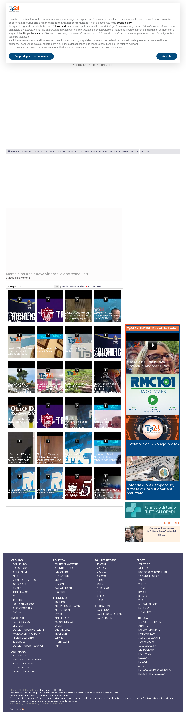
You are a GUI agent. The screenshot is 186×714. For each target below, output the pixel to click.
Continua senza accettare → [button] (159, 8)
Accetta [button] (166, 56)
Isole (135, 151)
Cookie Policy (32, 703)
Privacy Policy (16, 703)
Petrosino (121, 151)
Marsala (41, 151)
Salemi (96, 151)
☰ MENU (13, 151)
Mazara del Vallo (63, 151)
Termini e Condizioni (52, 703)
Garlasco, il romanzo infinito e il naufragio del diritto (161, 531)
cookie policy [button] (124, 22)
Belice (107, 151)
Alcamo (83, 151)
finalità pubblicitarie (30, 33)
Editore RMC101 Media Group (24, 690)
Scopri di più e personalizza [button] (31, 56)
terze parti (60, 26)
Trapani (27, 151)
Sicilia (145, 151)
